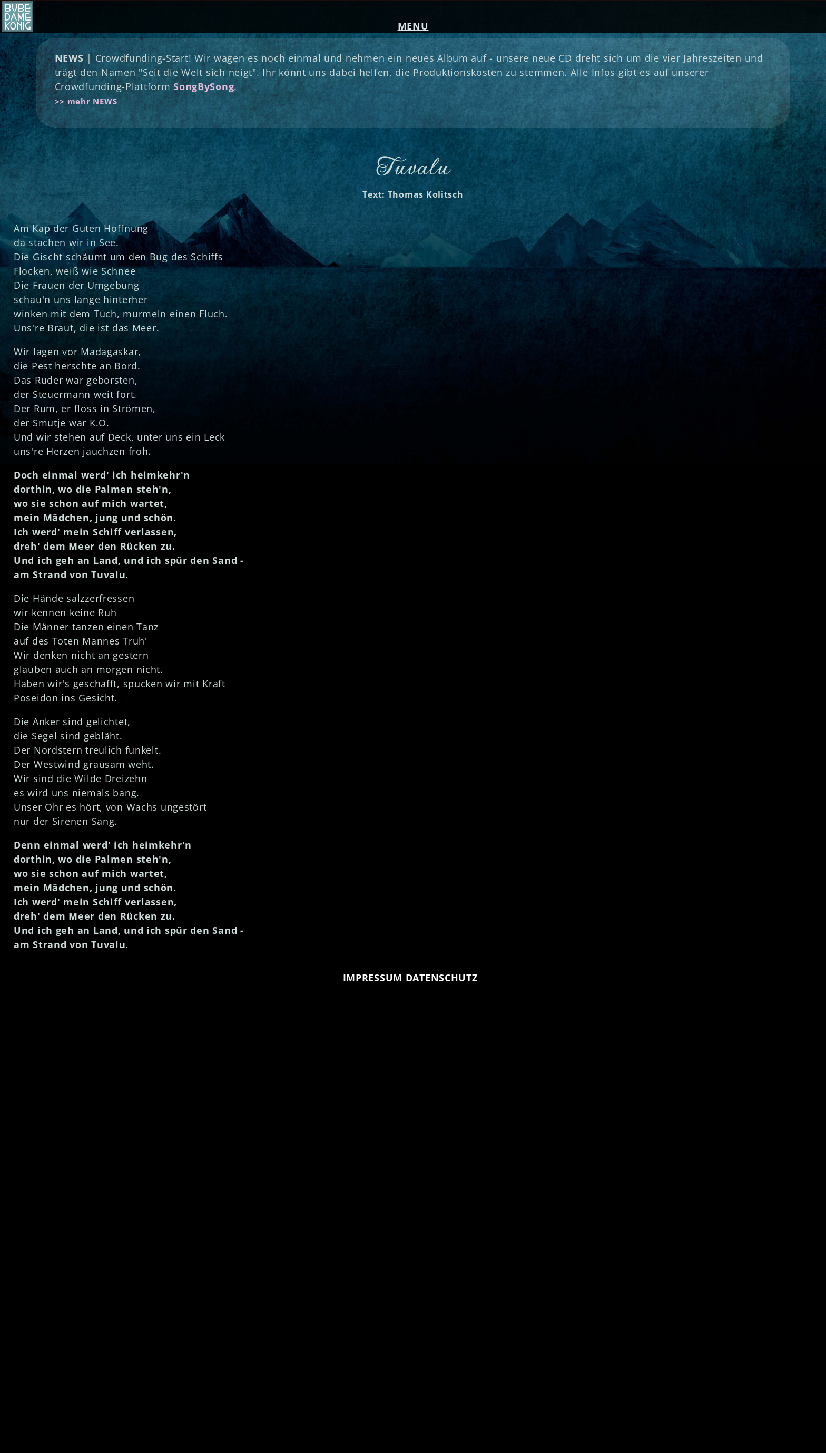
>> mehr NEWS (86, 101)
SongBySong (203, 86)
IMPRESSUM (372, 977)
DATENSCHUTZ (442, 977)
